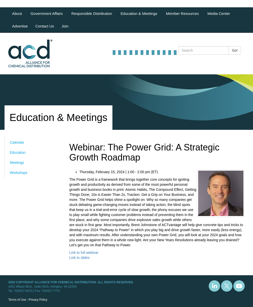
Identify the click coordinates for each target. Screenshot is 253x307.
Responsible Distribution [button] (92, 13)
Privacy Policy (37, 299)
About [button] (17, 13)
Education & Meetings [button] (139, 13)
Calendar (17, 142)
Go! (235, 50)
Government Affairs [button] (47, 13)
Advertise (20, 26)
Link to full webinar (84, 253)
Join (65, 26)
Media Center (218, 13)
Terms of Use (17, 299)
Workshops (18, 173)
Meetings (17, 163)
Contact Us (44, 26)
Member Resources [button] (183, 13)
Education (17, 152)
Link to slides (79, 258)
